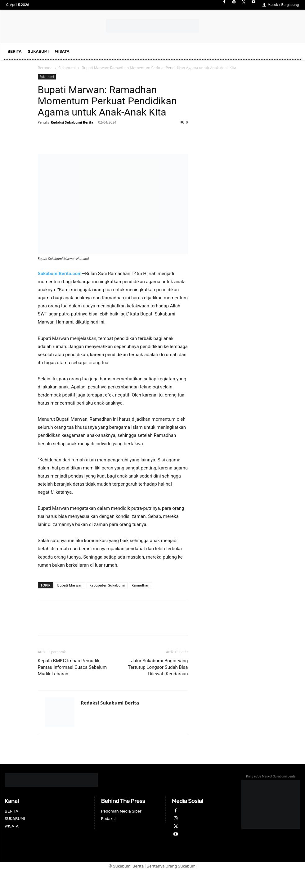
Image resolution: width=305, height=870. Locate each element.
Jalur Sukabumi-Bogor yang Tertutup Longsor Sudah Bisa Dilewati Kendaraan (158, 667)
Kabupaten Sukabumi (107, 585)
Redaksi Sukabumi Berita (72, 122)
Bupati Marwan (70, 585)
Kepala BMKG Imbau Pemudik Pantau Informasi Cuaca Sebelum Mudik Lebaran (72, 667)
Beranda (45, 67)
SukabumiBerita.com (60, 273)
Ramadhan (141, 585)
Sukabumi (67, 67)
